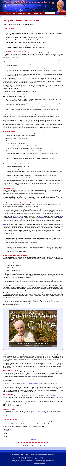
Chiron (12, 217)
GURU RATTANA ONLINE (25, 454)
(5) (60, 248)
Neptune (18, 217)
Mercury (42, 217)
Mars (22, 217)
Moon (46, 209)
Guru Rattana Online (40, 411)
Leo (36, 257)
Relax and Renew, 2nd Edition (49, 395)
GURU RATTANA (38, 13)
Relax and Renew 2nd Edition (30, 383)
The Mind (5, 426)
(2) (26, 75)
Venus (4, 230)
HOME (9, 13)
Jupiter (61, 216)
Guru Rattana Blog (44, 445)
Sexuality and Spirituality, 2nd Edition (25, 388)
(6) (21, 296)
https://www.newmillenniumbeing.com (20, 461)
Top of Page (33, 439)
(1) (58, 63)
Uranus (4, 224)
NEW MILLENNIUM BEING (19, 13)
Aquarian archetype (10, 52)
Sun (59, 209)
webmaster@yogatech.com (39, 463)
